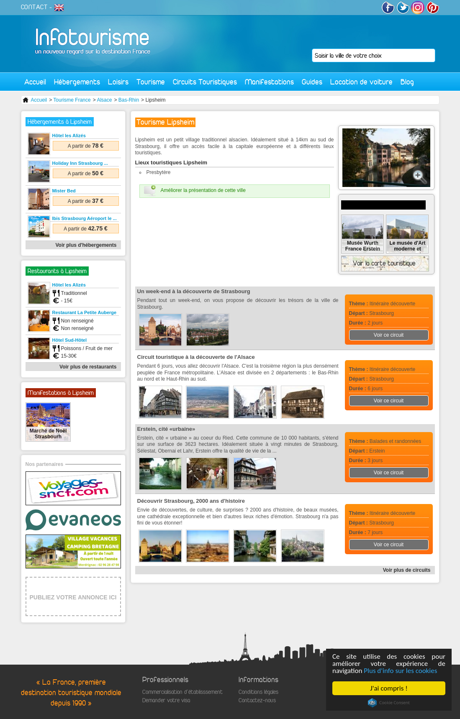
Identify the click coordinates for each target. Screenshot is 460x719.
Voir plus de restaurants (87, 367)
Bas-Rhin (128, 100)
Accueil (35, 81)
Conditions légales (258, 692)
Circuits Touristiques (205, 81)
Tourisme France (71, 100)
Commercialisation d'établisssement (182, 692)
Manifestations (269, 81)
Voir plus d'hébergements (86, 245)
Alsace (104, 100)
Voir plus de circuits (407, 570)
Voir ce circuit (388, 335)
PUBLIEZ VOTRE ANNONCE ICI (73, 597)
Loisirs (118, 81)
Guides (312, 81)
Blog (407, 81)
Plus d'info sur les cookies (400, 670)
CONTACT (34, 7)
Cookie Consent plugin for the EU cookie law (389, 702)
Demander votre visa (166, 700)
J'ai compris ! (388, 688)
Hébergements (77, 81)
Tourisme (150, 81)
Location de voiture (361, 81)
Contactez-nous (257, 700)
